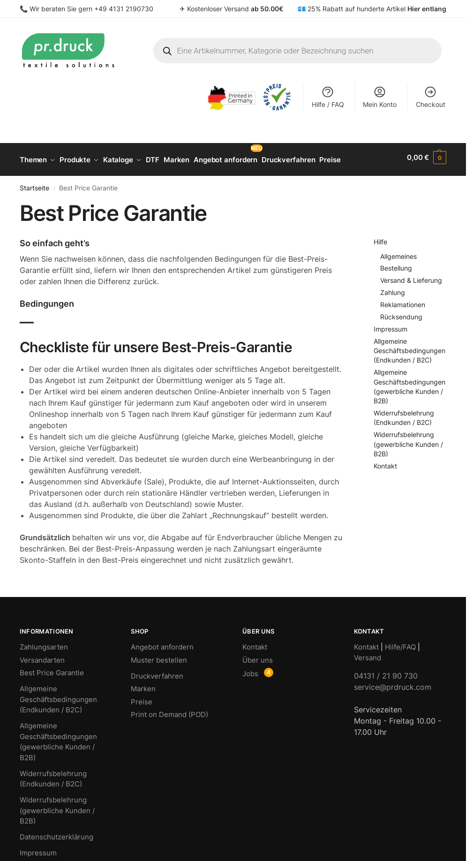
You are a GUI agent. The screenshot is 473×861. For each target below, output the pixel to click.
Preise (141, 697)
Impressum (390, 325)
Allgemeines (398, 252)
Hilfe (380, 238)
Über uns (257, 655)
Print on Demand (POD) (169, 710)
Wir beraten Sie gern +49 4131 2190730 (91, 9)
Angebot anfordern (162, 642)
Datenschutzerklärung (56, 832)
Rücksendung (401, 313)
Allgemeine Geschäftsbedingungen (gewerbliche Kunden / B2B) (58, 737)
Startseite (34, 184)
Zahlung (392, 289)
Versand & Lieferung (411, 276)
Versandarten (42, 655)
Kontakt (385, 462)
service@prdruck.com (392, 682)
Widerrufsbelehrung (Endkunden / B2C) (53, 775)
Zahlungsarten (44, 642)
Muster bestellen (159, 655)
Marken (143, 684)
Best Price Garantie (52, 668)
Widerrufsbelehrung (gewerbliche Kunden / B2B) (408, 440)
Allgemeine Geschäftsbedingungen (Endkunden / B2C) (409, 346)
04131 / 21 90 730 (386, 671)
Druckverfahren (157, 671)
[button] (426, 158)
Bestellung (396, 264)
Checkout (430, 96)
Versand (367, 653)
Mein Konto (380, 96)
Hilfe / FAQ (328, 96)
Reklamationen (402, 300)
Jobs (250, 669)
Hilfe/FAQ (400, 642)
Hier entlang (426, 9)
